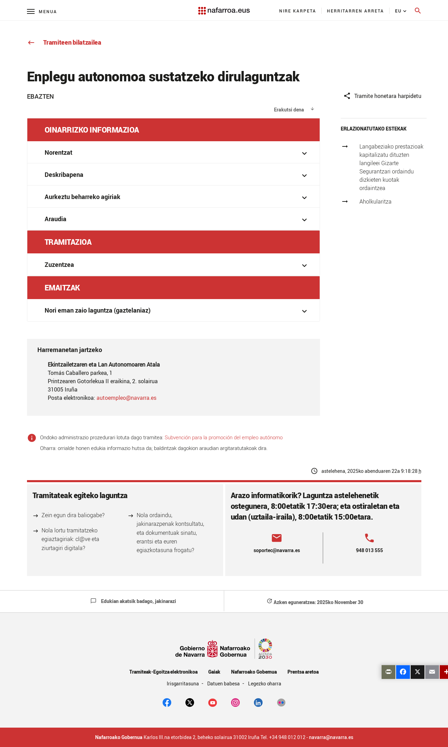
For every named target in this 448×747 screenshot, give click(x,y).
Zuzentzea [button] (177, 265)
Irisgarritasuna (183, 683)
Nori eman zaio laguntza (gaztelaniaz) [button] (177, 311)
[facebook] (167, 702)
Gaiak (214, 671)
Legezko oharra (265, 683)
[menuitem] (298, 11)
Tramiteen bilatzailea (64, 42)
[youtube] (212, 702)
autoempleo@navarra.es (126, 398)
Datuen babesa (224, 683)
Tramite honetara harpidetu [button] (382, 96)
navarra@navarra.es (331, 737)
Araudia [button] (177, 220)
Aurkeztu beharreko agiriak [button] (177, 197)
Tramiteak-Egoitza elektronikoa (163, 671)
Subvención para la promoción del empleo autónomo (224, 437)
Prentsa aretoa (303, 671)
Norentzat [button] (177, 153)
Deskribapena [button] (177, 175)
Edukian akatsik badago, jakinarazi (133, 601)
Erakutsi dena (289, 109)
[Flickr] (281, 702)
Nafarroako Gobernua (254, 671)
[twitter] (189, 702)
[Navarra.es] (224, 7)
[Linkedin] (258, 702)
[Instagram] (235, 702)
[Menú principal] (42, 11)
